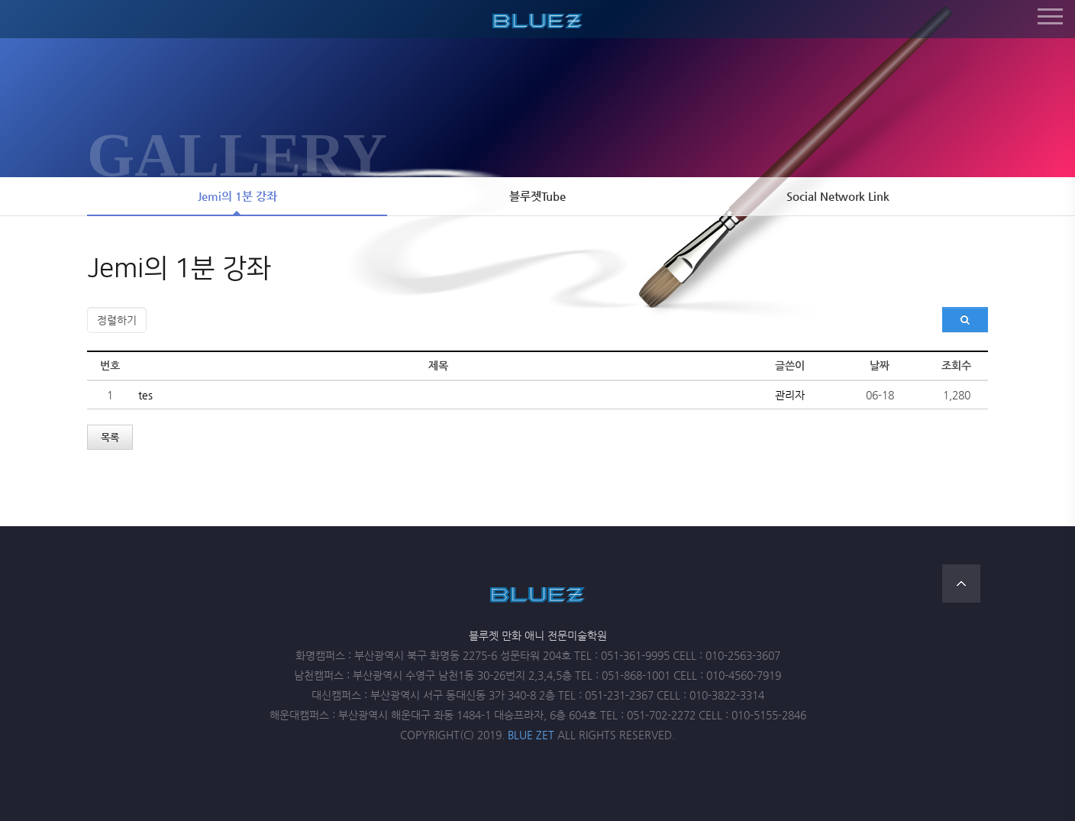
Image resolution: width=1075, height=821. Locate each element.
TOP (961, 583)
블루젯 (537, 18)
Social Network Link (837, 196)
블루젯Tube (537, 196)
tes (145, 395)
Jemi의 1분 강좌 (237, 196)
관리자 (790, 395)
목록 (110, 437)
